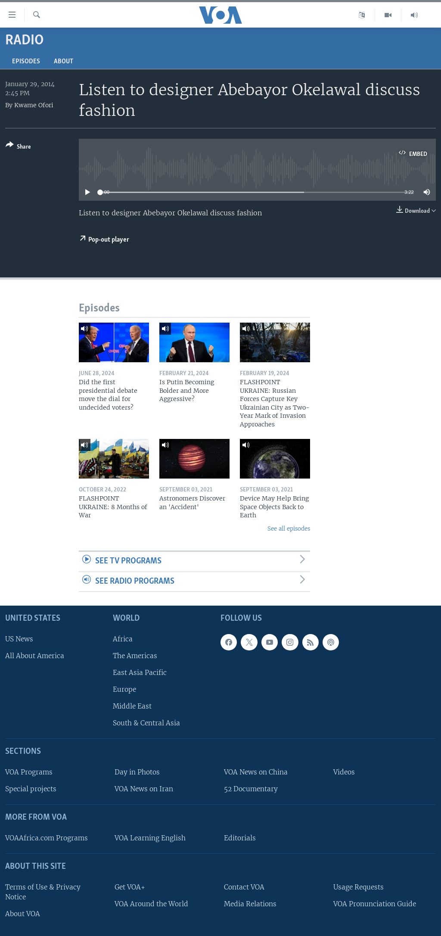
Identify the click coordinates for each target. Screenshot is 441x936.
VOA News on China (256, 772)
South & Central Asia (146, 723)
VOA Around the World (151, 904)
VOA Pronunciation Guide (374, 904)
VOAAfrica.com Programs (46, 838)
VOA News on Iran (144, 789)
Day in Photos (137, 772)
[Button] (18, 147)
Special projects (30, 789)
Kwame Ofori (33, 105)
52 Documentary (251, 789)
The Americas (135, 656)
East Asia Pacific (140, 673)
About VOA (22, 914)
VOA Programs (29, 772)
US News (19, 639)
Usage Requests (358, 887)
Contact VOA (244, 887)
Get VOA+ (130, 887)
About (63, 61)
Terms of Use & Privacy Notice (43, 892)
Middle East (132, 706)
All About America (34, 656)
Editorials (240, 838)
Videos (344, 772)
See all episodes (288, 528)
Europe (124, 689)
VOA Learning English (150, 838)
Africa (123, 639)
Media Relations (250, 904)
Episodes (26, 61)
